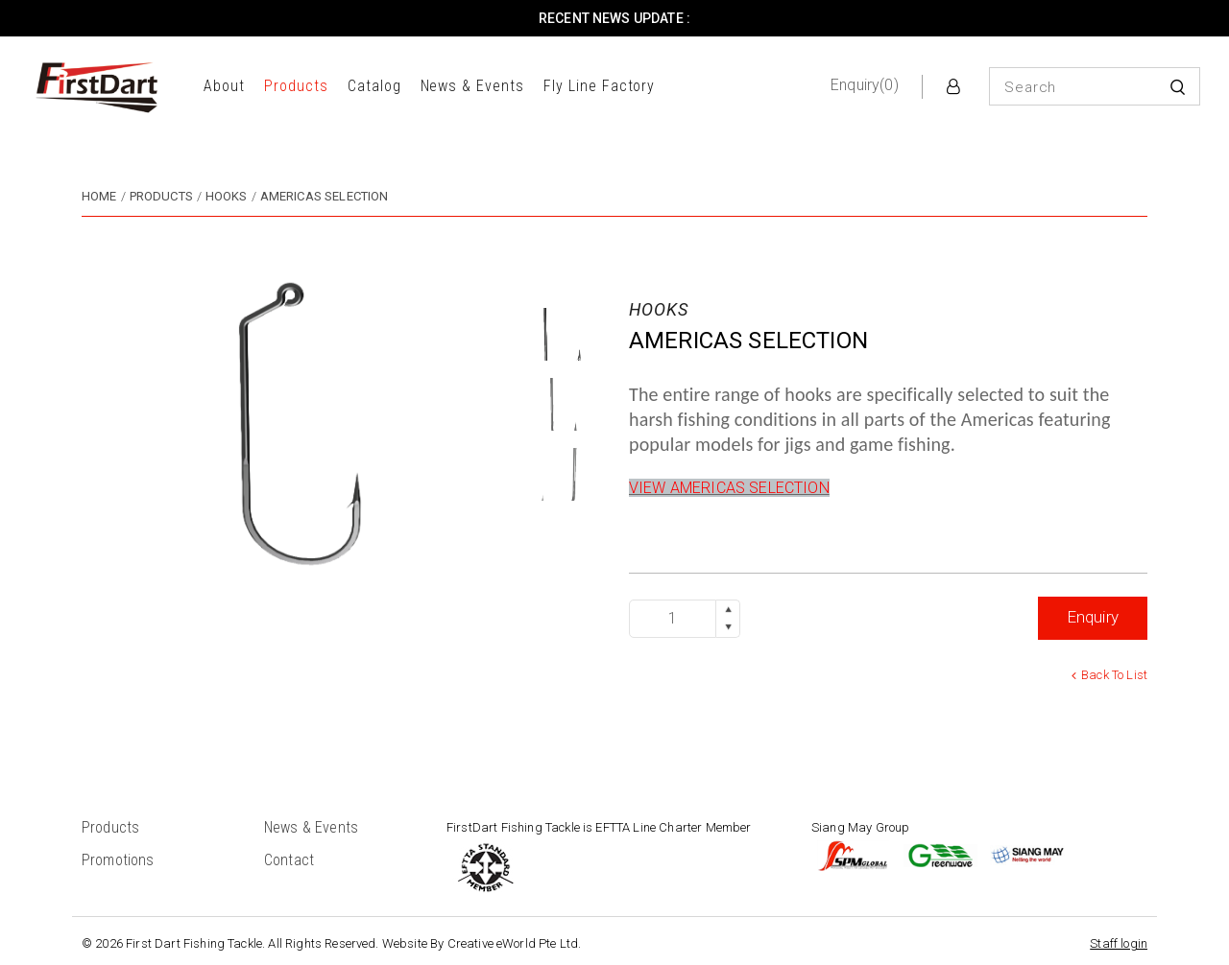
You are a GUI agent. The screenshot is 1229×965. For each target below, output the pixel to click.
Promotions (118, 860)
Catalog (374, 86)
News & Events (472, 86)
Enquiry (1093, 616)
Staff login (1118, 943)
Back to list (1114, 675)
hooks (226, 196)
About (224, 86)
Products (296, 86)
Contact (289, 860)
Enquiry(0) (865, 85)
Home (99, 196)
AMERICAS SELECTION (324, 196)
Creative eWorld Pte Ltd (513, 943)
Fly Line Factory (599, 86)
